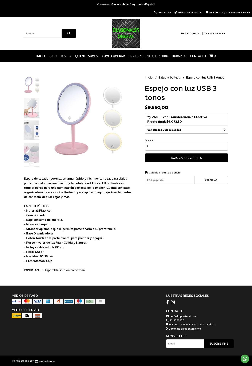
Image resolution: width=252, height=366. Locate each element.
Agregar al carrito (186, 157)
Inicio (40, 56)
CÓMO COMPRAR (113, 56)
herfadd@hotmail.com (181, 316)
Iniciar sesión (215, 33)
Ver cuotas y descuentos (164, 130)
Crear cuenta (189, 33)
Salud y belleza (170, 77)
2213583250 (175, 320)
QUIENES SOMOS (86, 56)
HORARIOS (179, 56)
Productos (60, 56)
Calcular (211, 180)
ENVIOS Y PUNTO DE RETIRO (148, 56)
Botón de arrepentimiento (183, 329)
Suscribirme (219, 343)
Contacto (198, 56)
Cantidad (149, 140)
